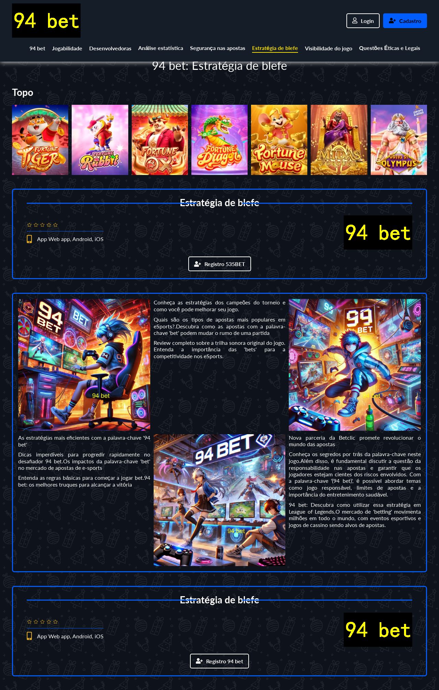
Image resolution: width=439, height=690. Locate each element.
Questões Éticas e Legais (389, 48)
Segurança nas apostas (217, 48)
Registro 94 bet (219, 661)
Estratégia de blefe (275, 48)
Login (363, 20)
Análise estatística (160, 48)
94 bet (37, 48)
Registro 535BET (219, 264)
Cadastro (405, 20)
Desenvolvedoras (110, 48)
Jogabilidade (67, 48)
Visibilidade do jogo (328, 48)
